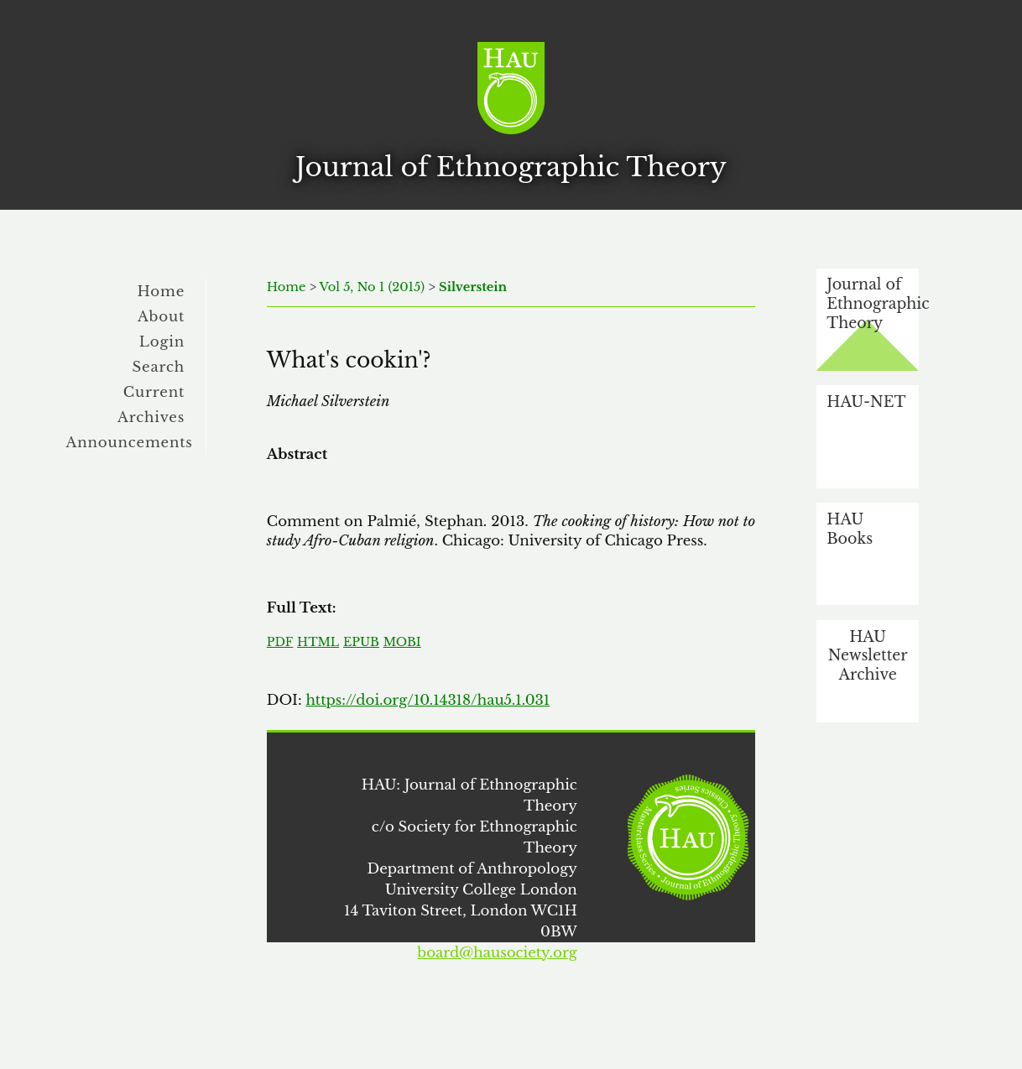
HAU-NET (865, 402)
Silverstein (473, 287)
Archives (151, 417)
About (161, 316)
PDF (280, 641)
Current (154, 391)
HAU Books (849, 529)
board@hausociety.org (496, 952)
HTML (318, 641)
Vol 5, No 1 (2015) (372, 287)
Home (161, 291)
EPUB (361, 641)
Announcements (129, 442)
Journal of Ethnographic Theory (872, 303)
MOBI (402, 641)
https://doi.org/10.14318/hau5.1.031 (427, 699)
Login (162, 341)
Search (158, 366)
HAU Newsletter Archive (868, 656)
